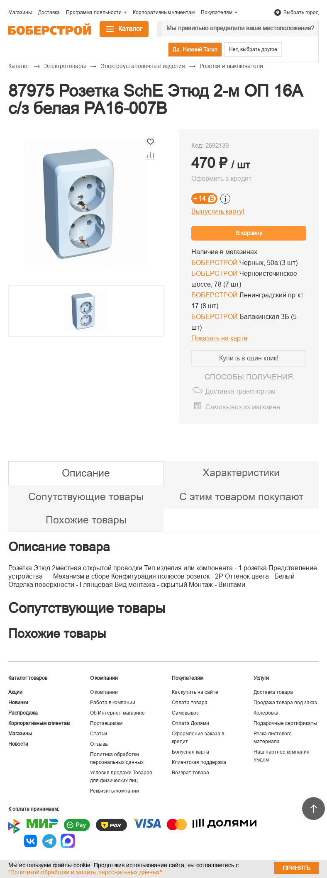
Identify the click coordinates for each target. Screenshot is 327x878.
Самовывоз (185, 713)
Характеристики (241, 472)
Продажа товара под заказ (285, 702)
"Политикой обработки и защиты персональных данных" (85, 872)
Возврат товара (190, 773)
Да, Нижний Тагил (195, 49)
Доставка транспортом (240, 391)
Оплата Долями (190, 723)
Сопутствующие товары (86, 496)
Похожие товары (86, 519)
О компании (104, 692)
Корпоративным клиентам (39, 723)
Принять (296, 868)
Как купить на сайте (195, 692)
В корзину (249, 233)
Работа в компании (112, 702)
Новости (18, 744)
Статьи (98, 734)
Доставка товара (273, 692)
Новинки (18, 702)
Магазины (20, 734)
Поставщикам (106, 723)
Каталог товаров (27, 678)
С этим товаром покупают (241, 496)
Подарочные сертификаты (285, 723)
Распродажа (23, 713)
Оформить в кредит (221, 178)
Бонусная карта (190, 752)
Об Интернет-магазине (117, 713)
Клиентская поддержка (199, 762)
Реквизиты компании (114, 791)
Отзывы (99, 744)
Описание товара (59, 547)
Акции (15, 692)
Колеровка (266, 713)
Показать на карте (219, 338)
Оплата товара (189, 702)
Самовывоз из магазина (242, 407)
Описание (86, 473)
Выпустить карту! (217, 211)
